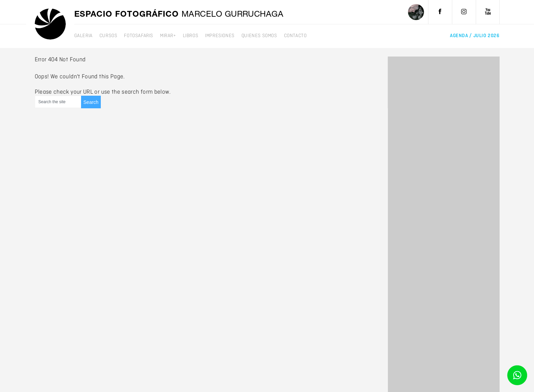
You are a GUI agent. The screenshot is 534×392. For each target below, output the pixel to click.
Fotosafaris (138, 36)
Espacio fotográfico (179, 15)
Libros (191, 36)
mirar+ (168, 36)
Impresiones (220, 36)
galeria (83, 36)
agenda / (474, 36)
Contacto (295, 36)
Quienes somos (259, 36)
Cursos (108, 36)
